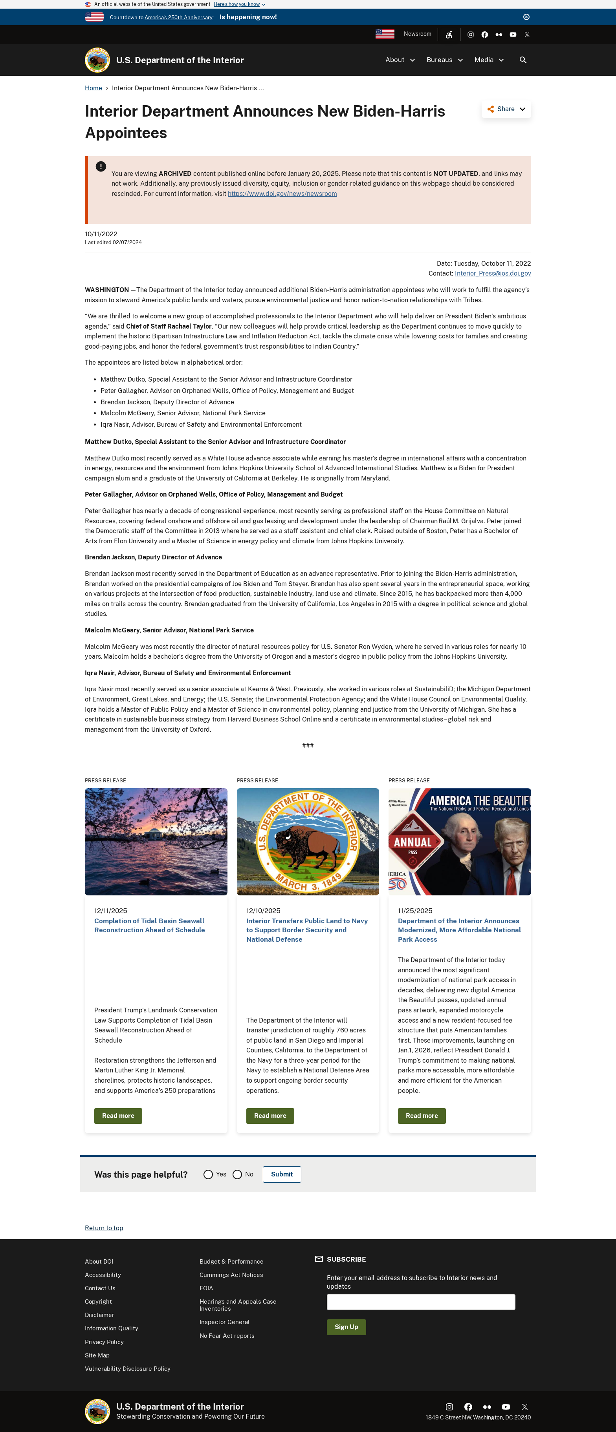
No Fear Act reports (227, 1335)
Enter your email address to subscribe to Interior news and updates (412, 1282)
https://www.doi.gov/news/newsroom (282, 193)
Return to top (104, 1228)
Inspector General (225, 1322)
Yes (221, 1174)
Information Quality (111, 1328)
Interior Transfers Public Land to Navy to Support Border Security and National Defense (307, 930)
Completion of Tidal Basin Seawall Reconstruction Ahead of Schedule (149, 925)
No (249, 1174)
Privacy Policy (104, 1342)
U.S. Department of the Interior (180, 60)
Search (523, 60)
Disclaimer (99, 1314)
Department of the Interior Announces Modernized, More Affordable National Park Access (459, 930)
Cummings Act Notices (231, 1274)
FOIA (206, 1288)
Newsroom (417, 34)
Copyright (98, 1301)
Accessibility (103, 1274)
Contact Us (100, 1288)
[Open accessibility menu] (449, 34)
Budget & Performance (232, 1261)
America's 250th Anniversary (179, 17)
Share (506, 109)
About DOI (99, 1261)
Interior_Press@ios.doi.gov (493, 273)
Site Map (97, 1355)
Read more (118, 1116)
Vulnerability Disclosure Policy (127, 1368)
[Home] (97, 60)
